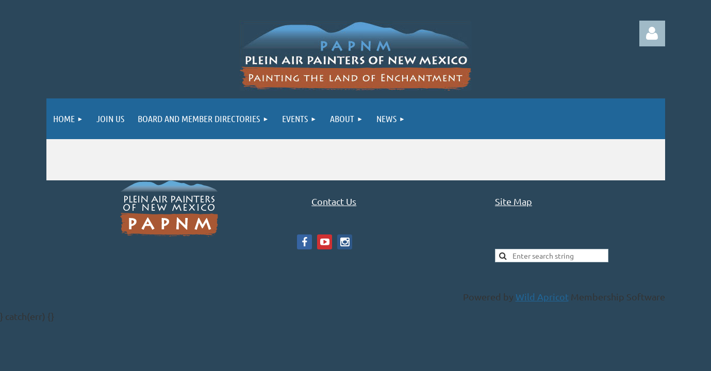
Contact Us (333, 201)
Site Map (513, 201)
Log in (652, 33)
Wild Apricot (542, 296)
